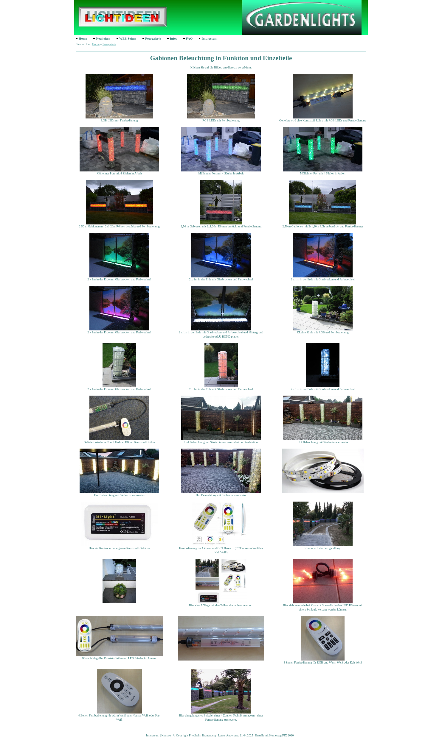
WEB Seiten (127, 38)
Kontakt (166, 735)
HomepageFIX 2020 (281, 735)
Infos (173, 38)
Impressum (209, 38)
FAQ (189, 38)
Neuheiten (103, 38)
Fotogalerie (153, 38)
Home (83, 38)
